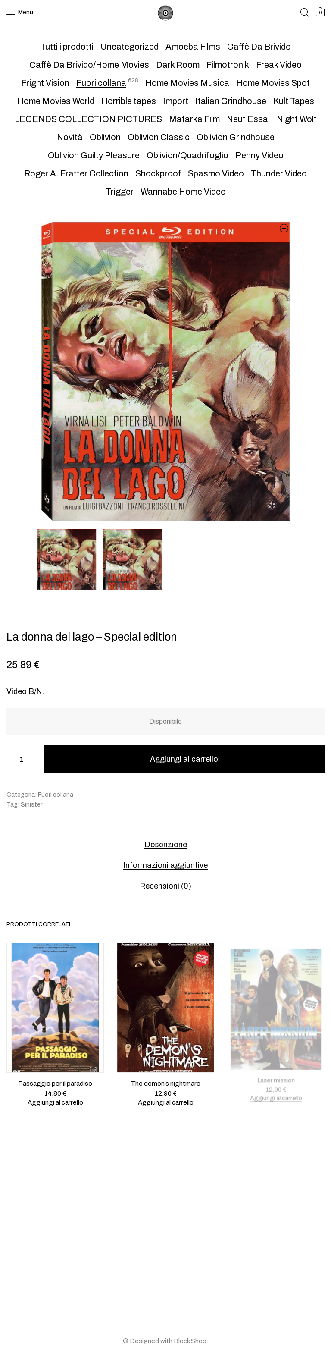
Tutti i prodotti (67, 46)
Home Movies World (55, 101)
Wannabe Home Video (183, 191)
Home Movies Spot (273, 83)
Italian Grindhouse (230, 101)
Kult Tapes (293, 101)
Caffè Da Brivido (259, 46)
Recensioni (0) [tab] (165, 886)
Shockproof (158, 173)
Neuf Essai (248, 119)
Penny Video (259, 155)
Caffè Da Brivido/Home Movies (89, 64)
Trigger (120, 191)
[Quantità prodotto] (21, 759)
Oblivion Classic (159, 137)
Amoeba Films (193, 46)
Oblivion (105, 137)
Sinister (31, 804)
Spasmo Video (216, 173)
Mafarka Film (194, 119)
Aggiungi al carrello (184, 759)
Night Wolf (297, 119)
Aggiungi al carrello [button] (55, 1102)
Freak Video (279, 64)
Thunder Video (279, 173)
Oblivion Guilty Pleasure (94, 155)
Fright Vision (45, 83)
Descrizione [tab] (165, 844)
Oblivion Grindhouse (236, 137)
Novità (70, 137)
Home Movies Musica (187, 83)
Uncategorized (129, 46)
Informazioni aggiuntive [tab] (165, 865)
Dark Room (178, 64)
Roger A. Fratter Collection (76, 173)
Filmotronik (227, 64)
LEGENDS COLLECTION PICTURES (88, 119)
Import (175, 101)
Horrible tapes (128, 101)
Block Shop (190, 1341)
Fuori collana (101, 83)
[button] (283, 228)
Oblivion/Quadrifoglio (187, 155)
